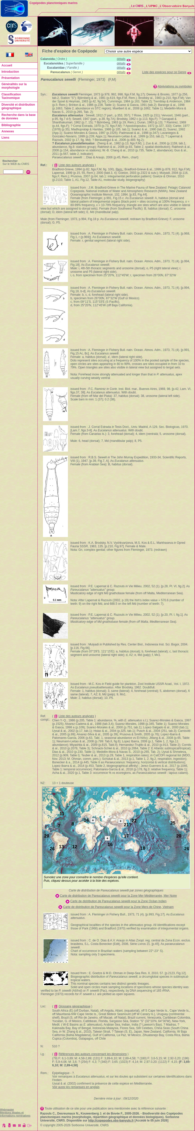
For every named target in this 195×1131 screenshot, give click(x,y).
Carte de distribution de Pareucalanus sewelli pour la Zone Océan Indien (118, 901)
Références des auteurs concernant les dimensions (93, 1054)
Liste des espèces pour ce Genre (164, 72)
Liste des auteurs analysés (76, 165)
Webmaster (7, 1109)
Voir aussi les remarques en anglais (75, 1087)
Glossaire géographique (74, 1006)
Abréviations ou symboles (175, 86)
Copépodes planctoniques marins (53, 3)
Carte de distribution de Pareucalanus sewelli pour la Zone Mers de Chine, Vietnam (118, 907)
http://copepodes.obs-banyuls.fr (111, 1120)
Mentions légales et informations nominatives (15, 1114)
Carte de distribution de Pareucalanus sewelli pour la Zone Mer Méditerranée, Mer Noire (118, 895)
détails (121, 59)
